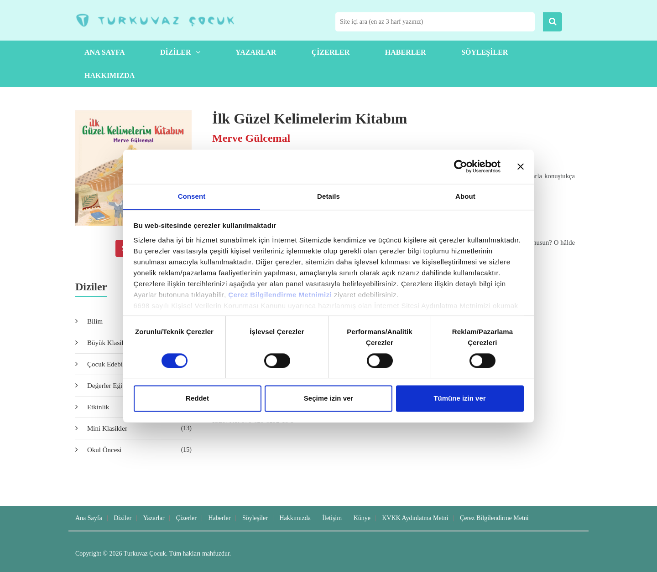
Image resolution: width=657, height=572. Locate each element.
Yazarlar (255, 52)
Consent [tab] (192, 196)
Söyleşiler (484, 52)
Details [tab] (328, 196)
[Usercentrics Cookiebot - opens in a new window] (461, 166)
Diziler (180, 52)
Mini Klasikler (139, 428)
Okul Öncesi (139, 450)
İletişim (332, 518)
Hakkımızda (109, 75)
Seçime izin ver (328, 398)
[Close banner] (520, 166)
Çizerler (331, 52)
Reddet (197, 398)
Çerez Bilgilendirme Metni (494, 518)
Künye (362, 518)
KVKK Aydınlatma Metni (415, 518)
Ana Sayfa (104, 52)
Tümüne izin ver (459, 398)
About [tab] (465, 196)
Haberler (405, 52)
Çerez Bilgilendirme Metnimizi (280, 295)
